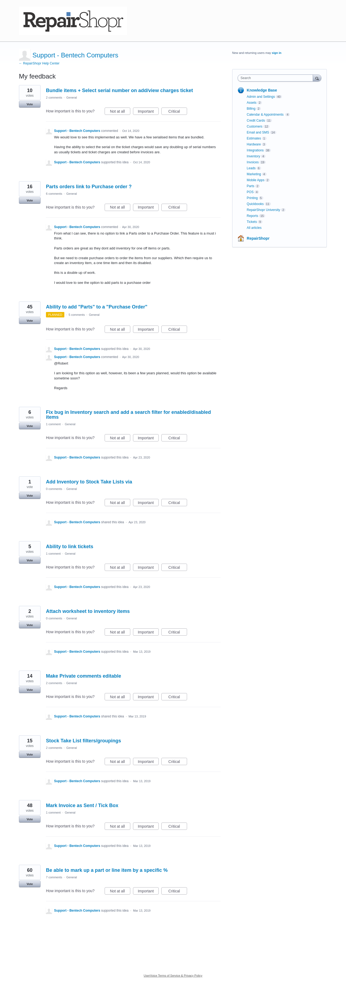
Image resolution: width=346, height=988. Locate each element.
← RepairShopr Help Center (39, 63)
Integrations (255, 150)
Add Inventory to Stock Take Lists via (89, 482)
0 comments (54, 488)
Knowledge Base (262, 90)
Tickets (252, 222)
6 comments (54, 193)
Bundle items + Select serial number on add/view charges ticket (119, 90)
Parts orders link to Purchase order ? (89, 186)
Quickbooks (255, 204)
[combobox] (276, 78)
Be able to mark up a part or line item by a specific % (107, 870)
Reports (252, 216)
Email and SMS (258, 132)
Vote (29, 104)
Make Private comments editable (83, 676)
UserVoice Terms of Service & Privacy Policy (173, 975)
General (71, 97)
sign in (276, 52)
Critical (177, 112)
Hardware (254, 144)
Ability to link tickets (69, 546)
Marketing (254, 174)
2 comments (54, 97)
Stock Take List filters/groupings (83, 740)
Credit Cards (256, 120)
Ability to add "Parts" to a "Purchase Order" (96, 307)
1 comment (53, 424)
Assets (252, 103)
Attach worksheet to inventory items (88, 611)
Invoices (253, 162)
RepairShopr (258, 238)
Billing (251, 108)
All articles (254, 228)
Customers (254, 126)
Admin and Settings (261, 97)
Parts (250, 186)
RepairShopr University (263, 210)
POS (250, 192)
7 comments (54, 877)
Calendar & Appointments (265, 114)
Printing (252, 198)
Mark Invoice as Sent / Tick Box (82, 805)
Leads (251, 168)
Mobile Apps (255, 180)
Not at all (120, 112)
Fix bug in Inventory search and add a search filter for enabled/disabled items (128, 415)
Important (148, 112)
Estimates (254, 138)
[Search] (317, 77)
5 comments (77, 314)
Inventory (253, 156)
